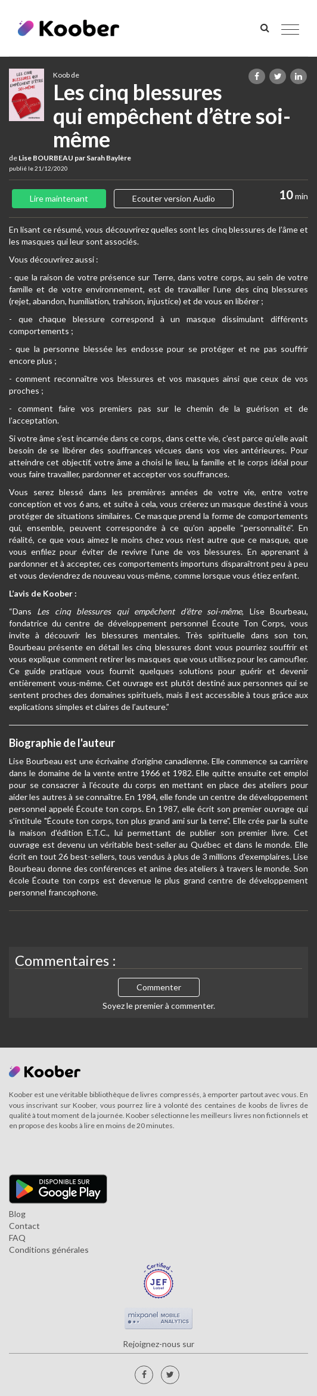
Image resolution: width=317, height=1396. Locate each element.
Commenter (158, 987)
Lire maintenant (59, 198)
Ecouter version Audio (173, 198)
